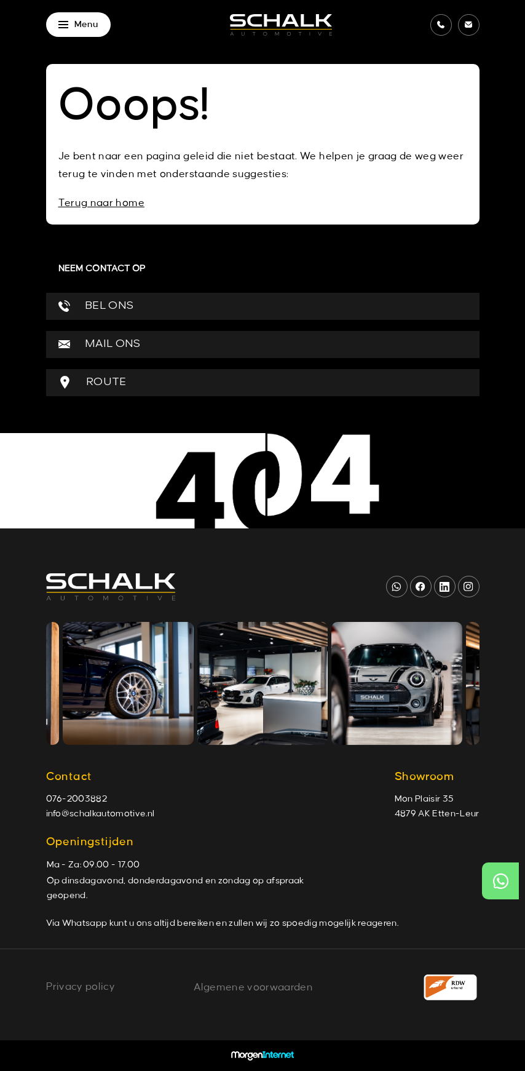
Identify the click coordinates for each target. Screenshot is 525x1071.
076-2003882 (77, 799)
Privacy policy (80, 986)
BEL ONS (96, 306)
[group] (128, 683)
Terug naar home (101, 203)
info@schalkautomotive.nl (100, 814)
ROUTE (92, 382)
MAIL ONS (99, 344)
